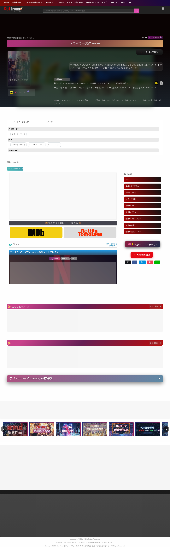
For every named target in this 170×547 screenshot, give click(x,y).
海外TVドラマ (117, 100)
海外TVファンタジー (133, 100)
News (123, 2)
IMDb (85, 539)
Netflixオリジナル (68, 100)
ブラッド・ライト (18, 134)
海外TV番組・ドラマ (134, 232)
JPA (58, 100)
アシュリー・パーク (36, 145)
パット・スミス (54, 145)
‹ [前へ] (3, 429)
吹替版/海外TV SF (16, 169)
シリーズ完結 (95, 100)
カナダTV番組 (82, 100)
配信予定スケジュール (54, 2)
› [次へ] (166, 429)
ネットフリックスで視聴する (149, 52)
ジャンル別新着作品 (34, 2)
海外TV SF (106, 100)
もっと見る (155, 306)
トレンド (113, 2)
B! (142, 262)
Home (6, 2)
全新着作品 (16, 2)
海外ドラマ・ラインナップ (96, 2)
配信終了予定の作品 (75, 2)
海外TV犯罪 (147, 100)
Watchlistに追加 (141, 255)
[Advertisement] (85, 22)
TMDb (81, 539)
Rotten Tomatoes (94, 539)
